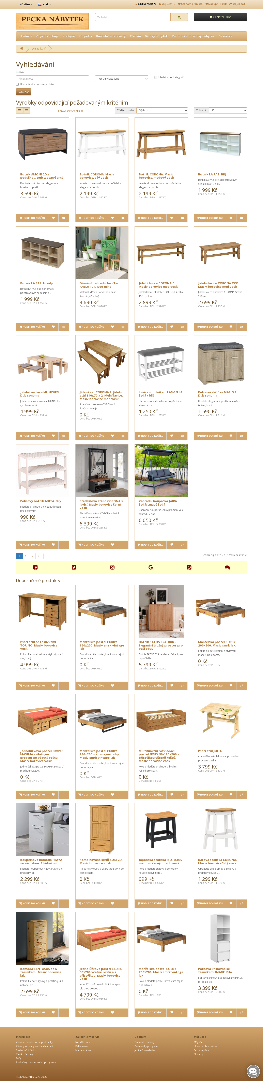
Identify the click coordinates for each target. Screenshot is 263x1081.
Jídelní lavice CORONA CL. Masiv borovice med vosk (158, 285)
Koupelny (85, 36)
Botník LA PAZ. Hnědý (36, 283)
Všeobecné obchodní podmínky (34, 1042)
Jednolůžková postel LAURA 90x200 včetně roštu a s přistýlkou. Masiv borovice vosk (101, 974)
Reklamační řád (25, 1050)
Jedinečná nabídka (145, 1050)
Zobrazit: (201, 110)
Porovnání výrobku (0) (70, 111)
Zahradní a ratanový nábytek (193, 36)
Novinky (198, 1054)
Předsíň (135, 36)
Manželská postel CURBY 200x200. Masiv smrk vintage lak (161, 972)
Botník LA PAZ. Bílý (212, 174)
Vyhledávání (39, 48)
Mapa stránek (83, 1050)
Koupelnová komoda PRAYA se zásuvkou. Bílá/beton (41, 861)
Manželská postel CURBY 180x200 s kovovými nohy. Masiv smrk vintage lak (100, 754)
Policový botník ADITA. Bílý (40, 501)
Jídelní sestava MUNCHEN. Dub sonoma (40, 394)
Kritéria (20, 72)
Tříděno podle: (125, 110)
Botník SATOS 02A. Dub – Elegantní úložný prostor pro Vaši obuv (161, 645)
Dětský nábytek (156, 36)
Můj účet (198, 1042)
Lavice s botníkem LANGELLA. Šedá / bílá (161, 394)
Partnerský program (146, 1046)
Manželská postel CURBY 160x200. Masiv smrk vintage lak (102, 645)
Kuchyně (69, 36)
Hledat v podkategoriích (170, 77)
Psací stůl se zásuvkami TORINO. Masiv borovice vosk (38, 645)
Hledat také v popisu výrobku (35, 84)
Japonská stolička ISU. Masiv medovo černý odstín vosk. (160, 861)
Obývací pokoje (47, 36)
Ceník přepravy (24, 1054)
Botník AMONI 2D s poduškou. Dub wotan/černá (41, 176)
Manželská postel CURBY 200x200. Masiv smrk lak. (217, 643)
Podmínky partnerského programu (36, 1062)
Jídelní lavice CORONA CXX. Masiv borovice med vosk (218, 285)
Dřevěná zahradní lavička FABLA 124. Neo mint (99, 285)
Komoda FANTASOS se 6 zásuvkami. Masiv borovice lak (40, 972)
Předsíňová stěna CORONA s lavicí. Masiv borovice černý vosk (101, 504)
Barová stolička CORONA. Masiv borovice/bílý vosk (217, 861)
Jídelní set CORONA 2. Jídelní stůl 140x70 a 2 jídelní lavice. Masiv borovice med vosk (101, 395)
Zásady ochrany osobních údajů (34, 1046)
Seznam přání (202, 1050)
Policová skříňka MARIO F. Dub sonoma (217, 394)
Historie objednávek (205, 1046)
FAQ (18, 1058)
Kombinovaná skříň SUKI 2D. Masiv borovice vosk (101, 861)
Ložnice (26, 36)
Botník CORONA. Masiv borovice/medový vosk (156, 176)
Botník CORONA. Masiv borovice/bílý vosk (97, 176)
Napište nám (82, 1042)
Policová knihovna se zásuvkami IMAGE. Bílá (215, 970)
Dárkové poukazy (145, 1042)
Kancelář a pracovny (111, 36)
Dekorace (226, 36)
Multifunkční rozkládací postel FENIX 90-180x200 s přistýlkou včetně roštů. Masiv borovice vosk (159, 756)
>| (39, 556)
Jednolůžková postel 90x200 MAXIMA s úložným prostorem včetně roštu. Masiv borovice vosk (41, 756)
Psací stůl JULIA (210, 751)
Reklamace (81, 1046)
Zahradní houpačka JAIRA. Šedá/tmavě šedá (158, 502)
